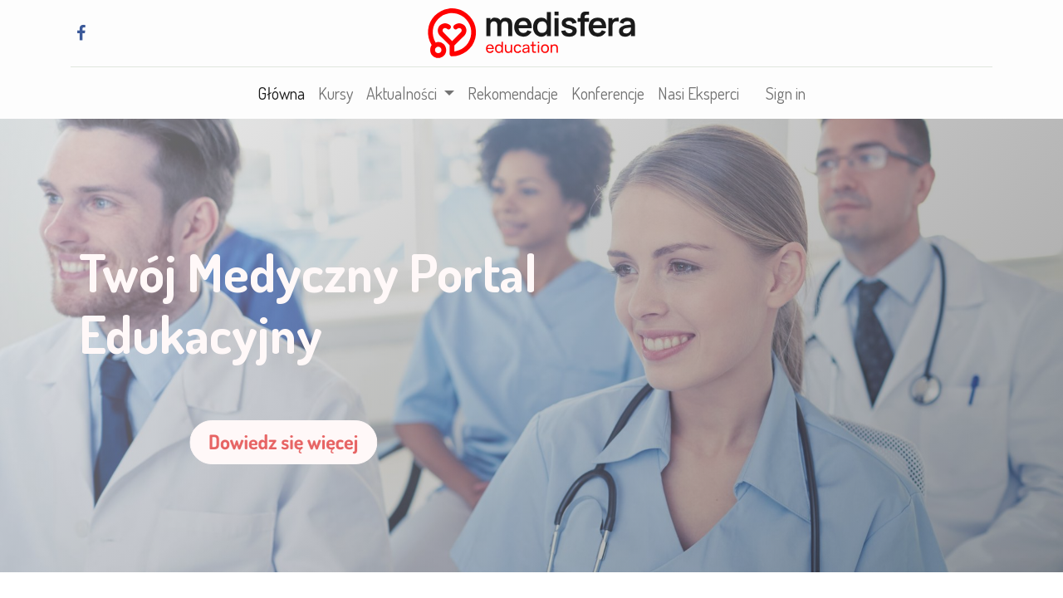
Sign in (786, 93)
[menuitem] (281, 93)
